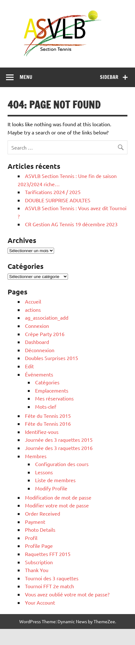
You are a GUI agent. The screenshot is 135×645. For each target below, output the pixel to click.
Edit (29, 366)
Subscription (39, 562)
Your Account (40, 602)
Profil (31, 538)
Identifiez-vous (41, 432)
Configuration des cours (62, 464)
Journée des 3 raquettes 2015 (59, 439)
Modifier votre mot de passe (57, 505)
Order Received (42, 513)
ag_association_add (46, 317)
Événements (39, 374)
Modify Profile (51, 488)
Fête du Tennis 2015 (48, 415)
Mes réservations (54, 398)
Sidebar (109, 77)
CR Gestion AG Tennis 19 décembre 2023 (71, 224)
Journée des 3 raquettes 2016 (59, 448)
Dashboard (37, 342)
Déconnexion (39, 350)
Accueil (33, 301)
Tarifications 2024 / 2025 (53, 192)
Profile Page (39, 545)
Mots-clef (45, 406)
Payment (35, 521)
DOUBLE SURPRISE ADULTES (57, 200)
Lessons (44, 472)
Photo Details (40, 529)
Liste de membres (55, 480)
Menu (26, 77)
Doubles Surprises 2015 (51, 358)
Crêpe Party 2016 (44, 334)
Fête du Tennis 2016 (48, 423)
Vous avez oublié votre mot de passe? (67, 594)
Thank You (36, 570)
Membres (35, 456)
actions (33, 309)
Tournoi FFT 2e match (49, 586)
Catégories (47, 382)
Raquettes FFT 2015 (48, 554)
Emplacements (51, 390)
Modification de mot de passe (58, 497)
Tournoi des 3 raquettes (51, 578)
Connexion (37, 325)
